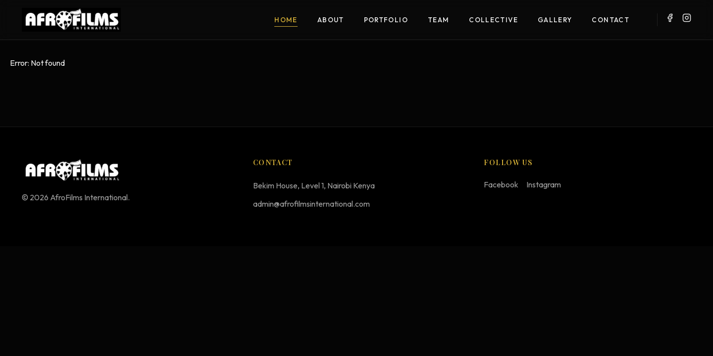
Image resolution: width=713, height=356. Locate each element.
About (330, 19)
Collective (493, 19)
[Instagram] (686, 19)
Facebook (501, 184)
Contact (610, 19)
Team (438, 19)
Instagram (543, 184)
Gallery (555, 19)
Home (285, 19)
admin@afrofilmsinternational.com (311, 204)
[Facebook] (669, 19)
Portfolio (386, 19)
